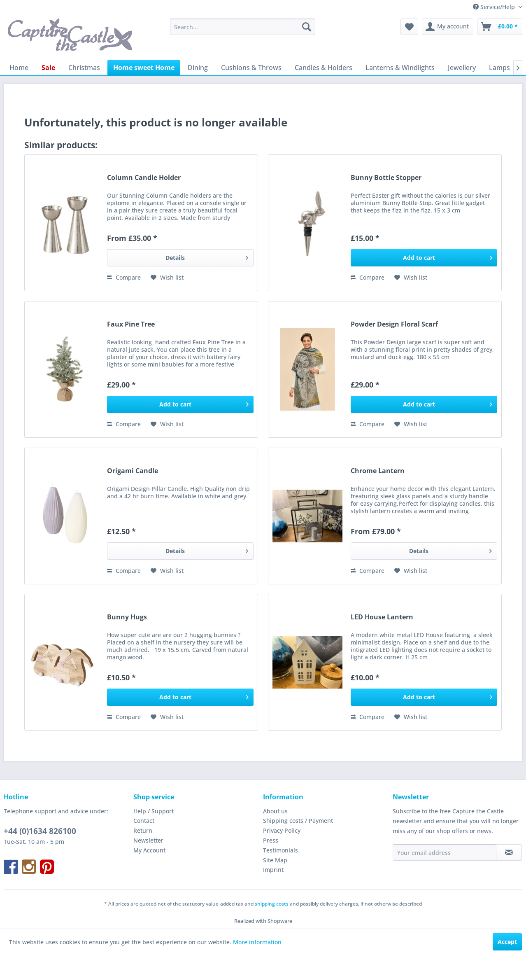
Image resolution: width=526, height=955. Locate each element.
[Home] (19, 67)
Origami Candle (132, 471)
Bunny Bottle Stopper (386, 177)
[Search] (306, 27)
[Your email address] (444, 852)
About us (275, 811)
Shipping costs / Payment (298, 820)
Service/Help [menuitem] (495, 7)
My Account (149, 850)
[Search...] (242, 27)
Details (206, 256)
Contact (143, 820)
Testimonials (280, 850)
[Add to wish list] (167, 278)
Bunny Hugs (127, 617)
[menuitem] (242, 27)
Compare (124, 277)
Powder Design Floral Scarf (394, 324)
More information (257, 942)
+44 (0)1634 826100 (40, 831)
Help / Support (153, 811)
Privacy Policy (281, 830)
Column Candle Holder (144, 177)
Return (142, 830)
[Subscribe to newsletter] (509, 852)
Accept (507, 942)
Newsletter (148, 840)
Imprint (273, 869)
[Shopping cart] (499, 27)
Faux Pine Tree (131, 324)
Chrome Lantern (378, 471)
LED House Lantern (382, 617)
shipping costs (272, 903)
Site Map (275, 860)
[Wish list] (409, 27)
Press (270, 840)
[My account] (447, 27)
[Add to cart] (424, 257)
